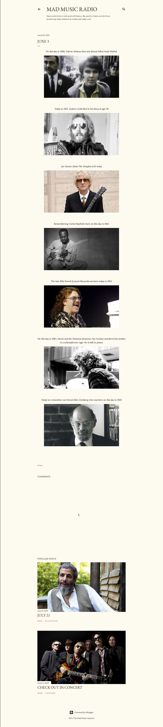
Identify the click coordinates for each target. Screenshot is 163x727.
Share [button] (40, 465)
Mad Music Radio (72, 9)
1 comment (50, 693)
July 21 (43, 615)
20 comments (51, 621)
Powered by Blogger (81, 712)
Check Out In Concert (59, 687)
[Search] (124, 9)
